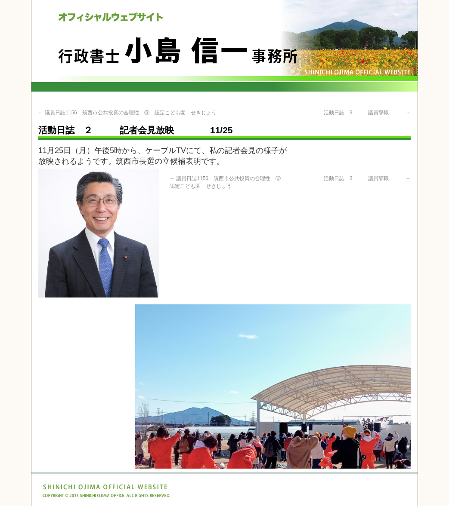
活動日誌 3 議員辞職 (367, 113)
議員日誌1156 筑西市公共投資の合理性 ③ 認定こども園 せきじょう (127, 113)
